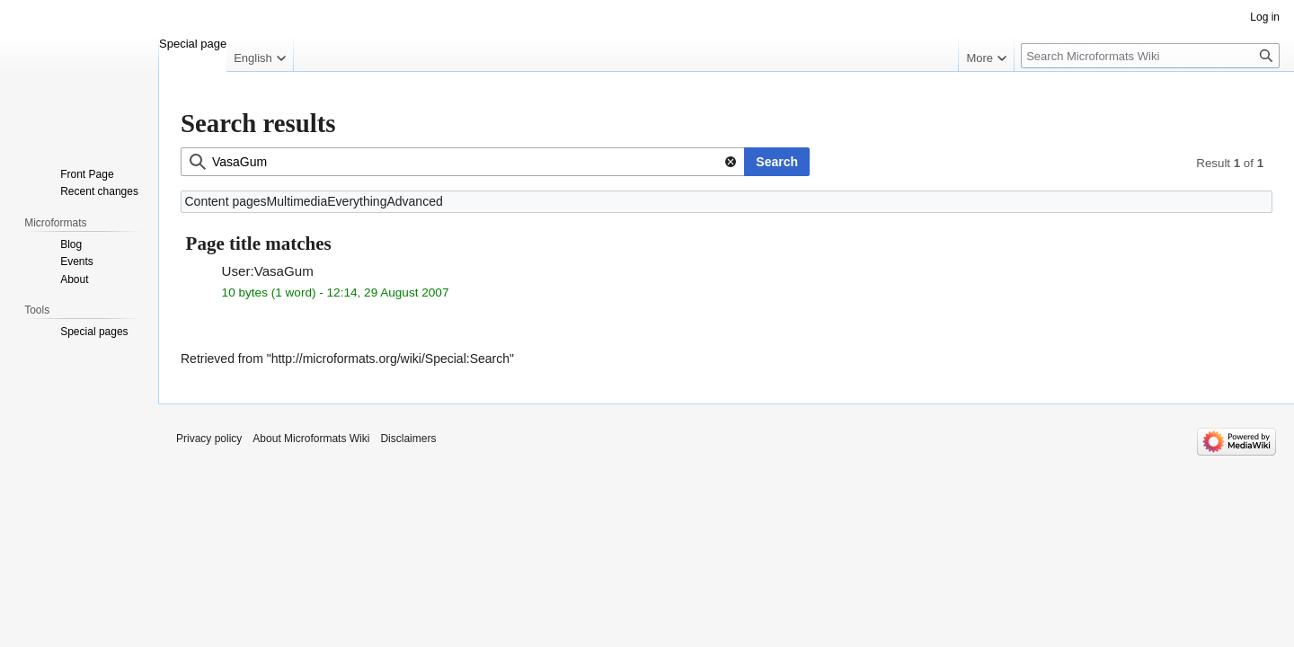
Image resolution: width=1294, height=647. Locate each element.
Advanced (414, 201)
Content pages (226, 201)
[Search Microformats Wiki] (1150, 55)
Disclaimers (408, 438)
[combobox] (463, 161)
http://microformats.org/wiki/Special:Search (390, 358)
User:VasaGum (268, 271)
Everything (356, 201)
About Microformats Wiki (311, 438)
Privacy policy (209, 438)
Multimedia (297, 201)
